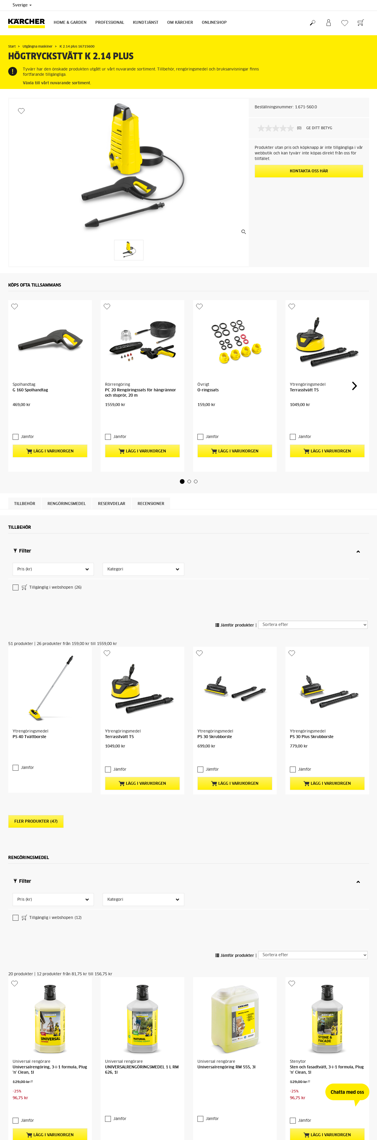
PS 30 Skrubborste (214, 633)
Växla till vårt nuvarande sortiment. (57, 83)
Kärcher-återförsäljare (343, 1054)
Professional (109, 23)
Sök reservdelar (345, 1123)
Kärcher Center (155, 1059)
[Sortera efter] (313, 558)
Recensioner (151, 485)
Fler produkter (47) (36, 745)
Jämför (24, 418)
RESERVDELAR (111, 485)
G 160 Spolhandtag (30, 390)
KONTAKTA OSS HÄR (309, 171)
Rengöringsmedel (67, 485)
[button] (182, 462)
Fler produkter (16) (36, 1000)
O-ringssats (208, 390)
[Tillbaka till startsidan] (28, 23)
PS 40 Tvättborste (29, 633)
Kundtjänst (145, 23)
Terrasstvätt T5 (304, 390)
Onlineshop (214, 23)
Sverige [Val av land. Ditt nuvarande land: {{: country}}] (22, 5)
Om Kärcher (180, 23)
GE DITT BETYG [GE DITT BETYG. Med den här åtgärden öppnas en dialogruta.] (319, 128)
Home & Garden (70, 23)
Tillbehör (24, 485)
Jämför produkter (234, 559)
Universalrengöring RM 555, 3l (226, 906)
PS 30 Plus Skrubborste (312, 671)
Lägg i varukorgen (50, 432)
